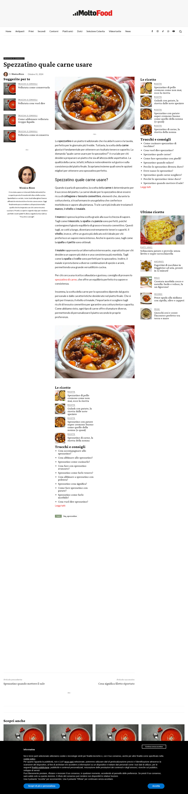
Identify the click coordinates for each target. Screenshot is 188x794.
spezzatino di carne (66, 279)
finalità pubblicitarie (40, 767)
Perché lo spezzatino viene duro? (162, 178)
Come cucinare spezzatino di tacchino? (159, 145)
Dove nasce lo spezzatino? (158, 170)
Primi (157, 309)
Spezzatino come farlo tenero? (75, 472)
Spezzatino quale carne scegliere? (162, 174)
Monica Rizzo (18, 74)
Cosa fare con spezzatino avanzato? (72, 467)
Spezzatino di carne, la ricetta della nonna (80, 439)
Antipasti (159, 261)
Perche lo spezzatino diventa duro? (163, 166)
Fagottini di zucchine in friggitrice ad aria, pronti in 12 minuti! (168, 267)
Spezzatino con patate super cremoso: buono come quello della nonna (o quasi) (80, 426)
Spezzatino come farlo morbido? (71, 496)
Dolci (157, 278)
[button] (180, 31)
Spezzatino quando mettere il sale (24, 683)
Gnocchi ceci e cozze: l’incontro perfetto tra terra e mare (167, 315)
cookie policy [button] (29, 759)
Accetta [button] (156, 786)
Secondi (158, 294)
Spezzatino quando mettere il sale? (163, 183)
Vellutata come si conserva (33, 134)
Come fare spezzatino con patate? (73, 489)
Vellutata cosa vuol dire (31, 103)
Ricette (71, 392)
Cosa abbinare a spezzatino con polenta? (76, 478)
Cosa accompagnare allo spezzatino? (72, 452)
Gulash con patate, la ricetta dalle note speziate (80, 411)
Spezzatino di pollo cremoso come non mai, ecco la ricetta (79, 398)
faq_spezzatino (70, 516)
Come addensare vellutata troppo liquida (33, 120)
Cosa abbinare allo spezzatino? (75, 457)
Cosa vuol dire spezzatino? (73, 501)
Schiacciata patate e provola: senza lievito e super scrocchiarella (160, 252)
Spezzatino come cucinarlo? (74, 461)
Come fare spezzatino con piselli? (162, 158)
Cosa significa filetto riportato (116, 683)
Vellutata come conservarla (34, 87)
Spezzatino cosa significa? (72, 483)
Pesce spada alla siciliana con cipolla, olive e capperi (169, 299)
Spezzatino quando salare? (158, 162)
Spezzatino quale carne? (157, 154)
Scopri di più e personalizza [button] (41, 786)
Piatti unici (146, 247)
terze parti (69, 762)
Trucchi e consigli (14, 58)
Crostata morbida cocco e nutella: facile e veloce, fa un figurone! (168, 284)
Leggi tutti (60, 505)
